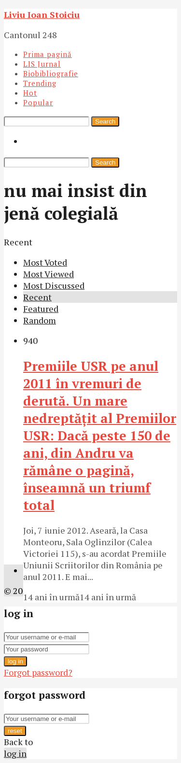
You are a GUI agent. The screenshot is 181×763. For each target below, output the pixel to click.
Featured (40, 308)
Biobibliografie (50, 73)
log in (15, 661)
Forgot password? (38, 672)
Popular (38, 102)
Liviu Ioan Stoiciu (42, 14)
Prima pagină (47, 54)
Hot (30, 93)
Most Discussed (53, 285)
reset (15, 731)
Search (105, 121)
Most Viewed (48, 274)
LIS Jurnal (42, 64)
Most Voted (45, 262)
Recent (37, 297)
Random (39, 320)
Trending (39, 83)
